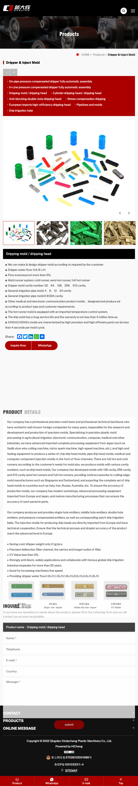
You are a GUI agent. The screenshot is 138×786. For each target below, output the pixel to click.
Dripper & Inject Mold (121, 54)
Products (99, 54)
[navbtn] (133, 11)
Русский (134, 3)
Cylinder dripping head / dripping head (77, 93)
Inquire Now (18, 345)
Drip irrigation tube (21, 110)
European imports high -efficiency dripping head (40, 104)
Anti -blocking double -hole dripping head (35, 99)
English (128, 3)
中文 (123, 3)
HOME (85, 54)
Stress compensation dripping (86, 99)
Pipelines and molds (89, 104)
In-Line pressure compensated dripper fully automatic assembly (50, 87)
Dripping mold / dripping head (28, 93)
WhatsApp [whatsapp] (44, 345)
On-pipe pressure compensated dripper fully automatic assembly (50, 81)
